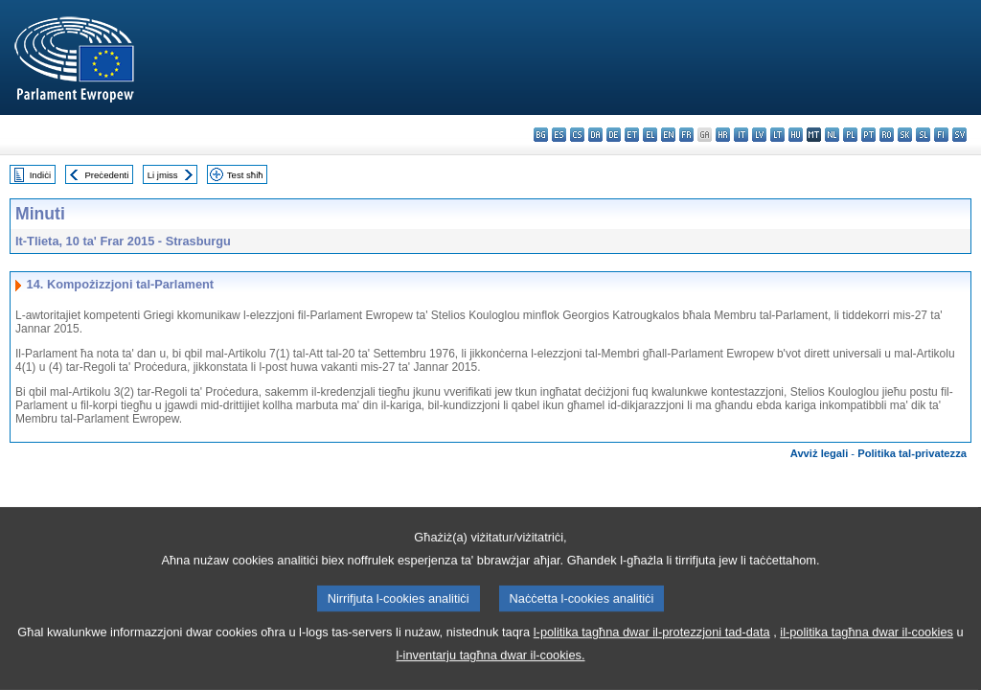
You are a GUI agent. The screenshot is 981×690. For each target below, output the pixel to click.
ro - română (886, 134)
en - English (668, 134)
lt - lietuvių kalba (777, 134)
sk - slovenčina (905, 134)
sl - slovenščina (923, 134)
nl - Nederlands (832, 134)
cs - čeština (577, 134)
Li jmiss (163, 175)
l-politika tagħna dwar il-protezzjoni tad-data (652, 658)
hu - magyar (795, 134)
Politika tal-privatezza (912, 453)
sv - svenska (959, 134)
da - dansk (595, 134)
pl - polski (850, 134)
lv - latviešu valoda (759, 134)
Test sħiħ (245, 175)
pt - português (868, 134)
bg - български (541, 134)
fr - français (686, 134)
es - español (559, 134)
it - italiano (741, 134)
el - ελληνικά (650, 134)
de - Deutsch (613, 134)
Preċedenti (106, 175)
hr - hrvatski (723, 134)
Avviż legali (819, 453)
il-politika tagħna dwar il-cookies (866, 658)
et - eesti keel (632, 134)
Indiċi (40, 175)
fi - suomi (941, 134)
